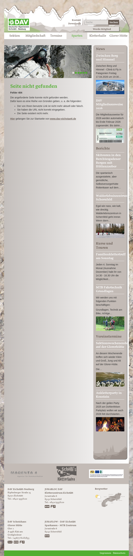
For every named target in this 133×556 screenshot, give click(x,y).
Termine (56, 35)
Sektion (14, 35)
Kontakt (76, 20)
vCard (53, 507)
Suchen (113, 22)
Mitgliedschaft (35, 35)
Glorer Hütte (118, 35)
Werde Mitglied (102, 29)
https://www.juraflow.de (47, 536)
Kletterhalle (97, 35)
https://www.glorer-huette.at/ (16, 542)
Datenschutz (119, 553)
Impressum (105, 553)
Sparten (77, 35)
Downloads (74, 23)
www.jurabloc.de (47, 507)
